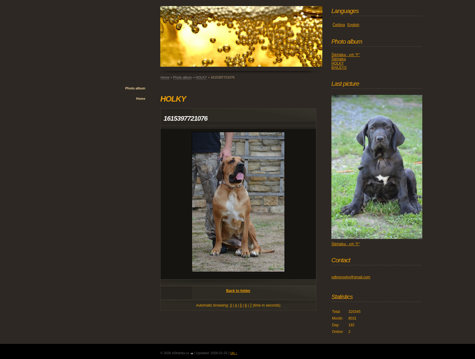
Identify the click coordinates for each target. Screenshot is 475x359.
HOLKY (201, 77)
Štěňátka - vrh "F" (345, 55)
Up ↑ (233, 353)
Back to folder (238, 291)
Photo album (135, 88)
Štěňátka (338, 59)
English (353, 25)
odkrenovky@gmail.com (350, 277)
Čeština (339, 25)
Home (140, 98)
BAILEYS (339, 67)
